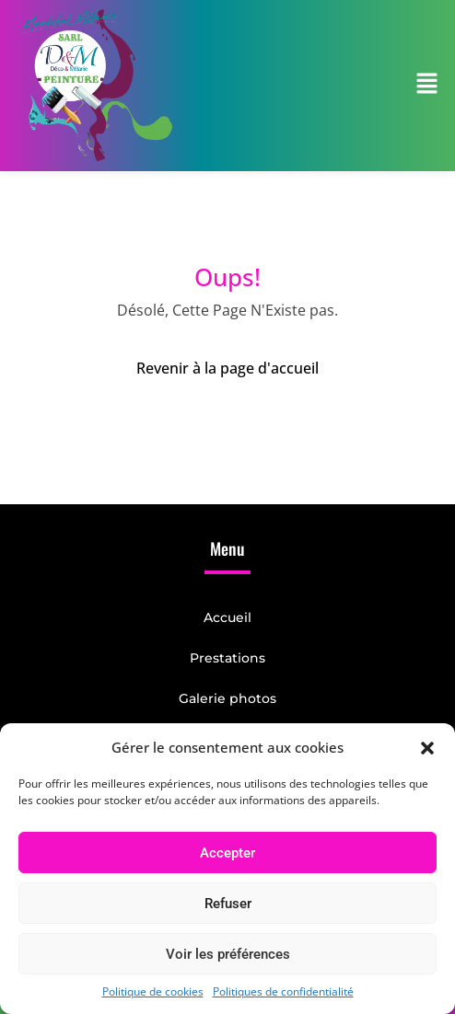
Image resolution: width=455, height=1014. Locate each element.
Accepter (227, 853)
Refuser (227, 903)
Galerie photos (227, 698)
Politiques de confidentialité (283, 991)
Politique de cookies (153, 991)
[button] (427, 747)
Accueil (227, 617)
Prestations (227, 658)
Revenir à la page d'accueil (227, 368)
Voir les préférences (228, 954)
